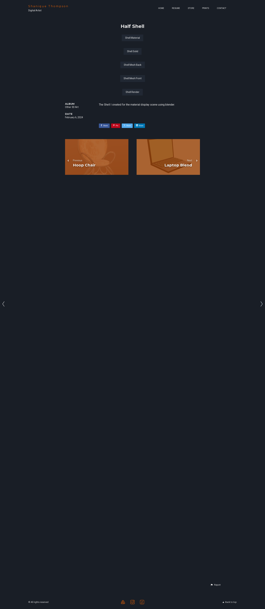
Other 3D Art (72, 502)
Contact (221, 8)
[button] (215, 585)
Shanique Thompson (48, 6)
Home (161, 8)
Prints (205, 8)
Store (191, 8)
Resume (176, 8)
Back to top (229, 602)
